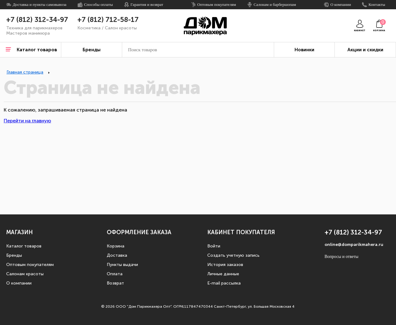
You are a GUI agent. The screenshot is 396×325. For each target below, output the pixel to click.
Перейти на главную (27, 121)
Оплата (115, 273)
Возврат (115, 283)
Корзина (115, 246)
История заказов (225, 264)
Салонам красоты (25, 273)
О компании (19, 283)
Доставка (117, 255)
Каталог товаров (23, 246)
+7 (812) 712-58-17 (108, 20)
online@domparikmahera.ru (354, 244)
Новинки (304, 50)
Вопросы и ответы (342, 256)
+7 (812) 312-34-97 (37, 20)
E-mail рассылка (224, 283)
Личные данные (223, 273)
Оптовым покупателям (30, 264)
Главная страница (24, 72)
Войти (213, 246)
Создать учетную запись (233, 255)
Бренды (14, 255)
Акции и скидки (365, 50)
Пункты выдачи (122, 264)
